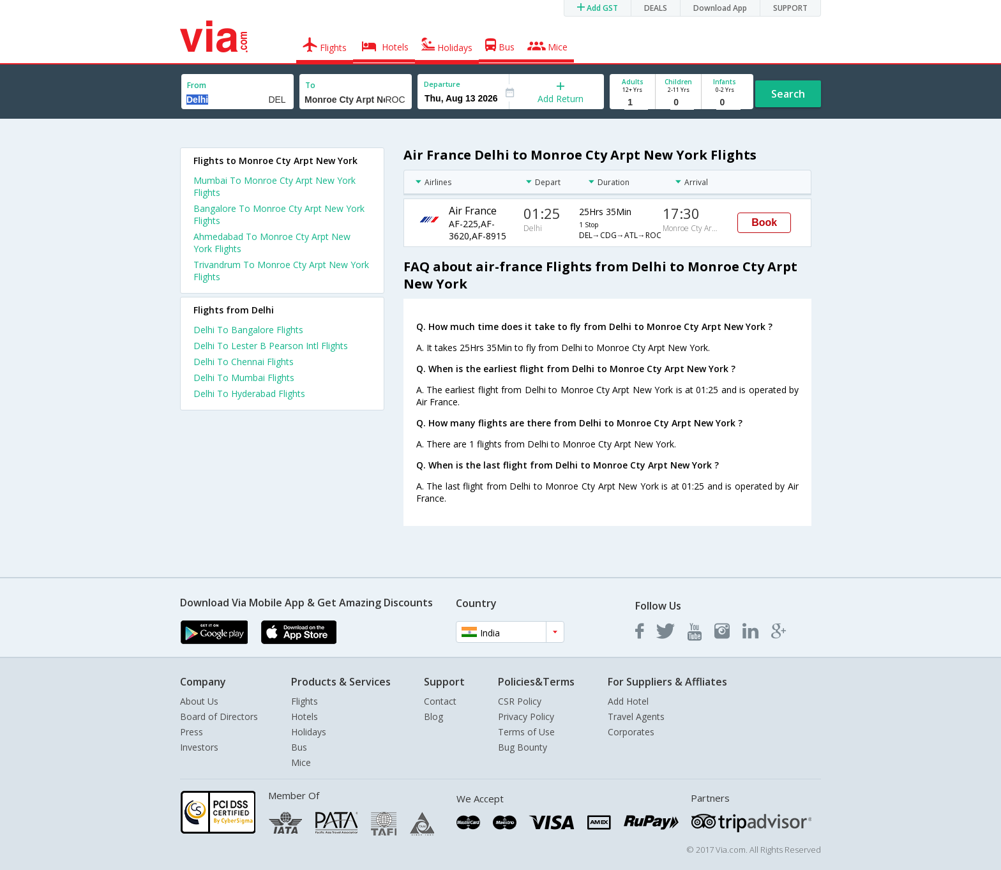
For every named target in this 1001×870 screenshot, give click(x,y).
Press (191, 732)
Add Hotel (628, 701)
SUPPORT (790, 8)
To (310, 85)
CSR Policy (519, 701)
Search (788, 94)
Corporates (631, 732)
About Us (199, 701)
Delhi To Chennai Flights (243, 362)
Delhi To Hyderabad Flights (249, 393)
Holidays (308, 732)
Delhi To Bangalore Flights (248, 330)
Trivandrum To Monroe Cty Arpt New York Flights (281, 271)
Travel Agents (636, 716)
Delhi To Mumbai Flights (243, 377)
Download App (720, 8)
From (196, 85)
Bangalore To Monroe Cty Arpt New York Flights (279, 214)
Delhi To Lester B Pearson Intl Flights (270, 346)
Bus (299, 747)
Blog (433, 716)
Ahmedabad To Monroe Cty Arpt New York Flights (271, 242)
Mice (301, 762)
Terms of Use (526, 732)
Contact (440, 701)
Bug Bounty (522, 747)
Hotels (304, 716)
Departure (442, 84)
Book (764, 222)
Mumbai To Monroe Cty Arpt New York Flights (274, 186)
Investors (199, 747)
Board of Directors (219, 716)
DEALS (655, 8)
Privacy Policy (526, 716)
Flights (304, 701)
